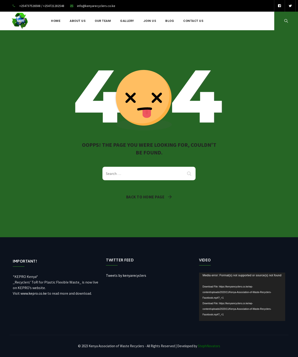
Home (55, 21)
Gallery (127, 21)
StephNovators (209, 346)
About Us (77, 21)
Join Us (149, 21)
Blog (169, 21)
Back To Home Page (145, 197)
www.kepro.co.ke (33, 293)
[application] (242, 297)
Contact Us (193, 21)
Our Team (103, 21)
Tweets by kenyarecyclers (126, 275)
